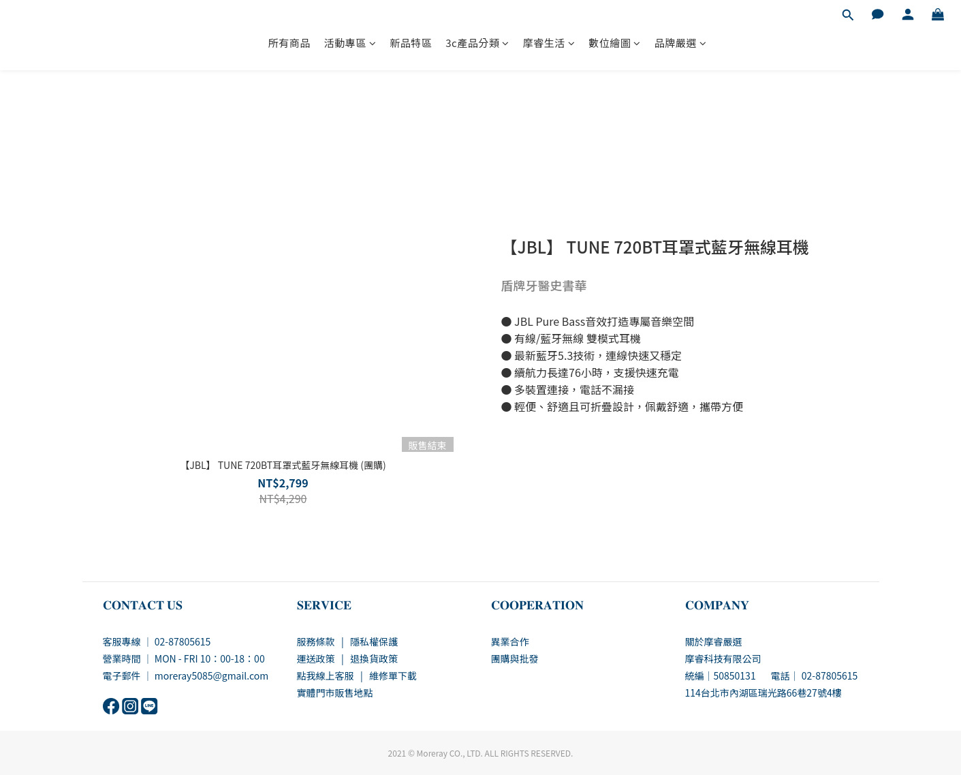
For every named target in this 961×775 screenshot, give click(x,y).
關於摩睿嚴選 (713, 641)
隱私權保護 (374, 641)
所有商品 (289, 42)
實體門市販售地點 (335, 692)
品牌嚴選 (681, 42)
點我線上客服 (325, 675)
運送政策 (316, 658)
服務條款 (316, 641)
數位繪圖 (614, 42)
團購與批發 (515, 658)
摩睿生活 (549, 42)
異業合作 (510, 641)
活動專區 (350, 42)
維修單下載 (393, 675)
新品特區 (411, 42)
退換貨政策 (374, 658)
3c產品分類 (477, 42)
